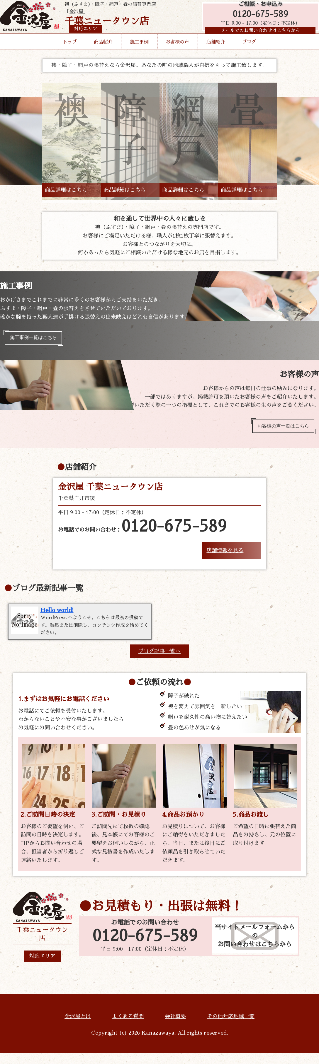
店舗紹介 (215, 51)
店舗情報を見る (224, 555)
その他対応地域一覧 (230, 1027)
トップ (70, 51)
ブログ (249, 51)
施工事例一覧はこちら (37, 339)
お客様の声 (177, 51)
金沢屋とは (78, 1027)
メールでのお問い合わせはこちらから (257, 36)
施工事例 (139, 51)
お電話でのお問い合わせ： (142, 532)
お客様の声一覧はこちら (279, 430)
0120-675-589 (257, 18)
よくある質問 (128, 1027)
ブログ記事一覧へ (159, 662)
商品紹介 (103, 51)
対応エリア (42, 967)
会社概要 (175, 1027)
